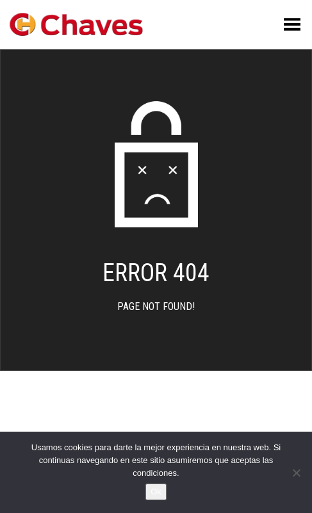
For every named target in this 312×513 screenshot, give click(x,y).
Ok (156, 491)
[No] (296, 472)
